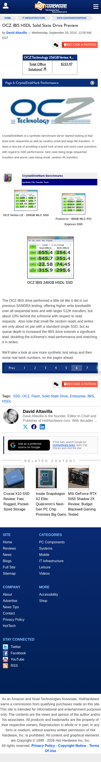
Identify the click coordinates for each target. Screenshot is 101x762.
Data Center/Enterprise (72, 18)
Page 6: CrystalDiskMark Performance (51, 83)
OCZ (26, 396)
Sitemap (9, 573)
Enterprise (78, 396)
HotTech (9, 626)
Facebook (18, 653)
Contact (9, 613)
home (7, 18)
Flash (35, 396)
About (7, 594)
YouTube (17, 659)
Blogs (7, 561)
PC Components (52, 542)
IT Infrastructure (34, 18)
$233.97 (66, 64)
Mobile (44, 555)
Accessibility (48, 594)
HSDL (7, 401)
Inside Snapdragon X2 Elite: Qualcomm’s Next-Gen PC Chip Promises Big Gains (51, 504)
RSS (14, 665)
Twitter (16, 647)
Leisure (44, 567)
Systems (45, 548)
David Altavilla (37, 411)
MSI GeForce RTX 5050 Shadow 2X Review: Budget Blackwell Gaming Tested (82, 504)
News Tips (11, 607)
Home (7, 542)
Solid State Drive (55, 396)
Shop (43, 601)
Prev (12, 368)
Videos (44, 573)
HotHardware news (64, 445)
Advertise (10, 601)
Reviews (9, 548)
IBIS (91, 396)
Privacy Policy (14, 619)
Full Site (9, 567)
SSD (16, 396)
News (7, 555)
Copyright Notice (72, 746)
